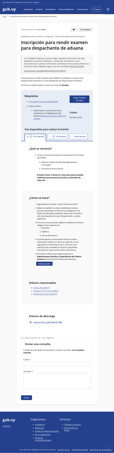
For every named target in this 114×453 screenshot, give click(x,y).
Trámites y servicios (72, 424)
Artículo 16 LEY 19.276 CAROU (46, 291)
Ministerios (39, 428)
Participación (51, 9)
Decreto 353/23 (76, 66)
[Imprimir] (73, 30)
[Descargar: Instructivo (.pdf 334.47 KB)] (57, 322)
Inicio (5, 16)
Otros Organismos (42, 434)
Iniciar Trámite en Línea (79, 99)
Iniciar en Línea (44, 264)
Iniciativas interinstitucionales (43, 439)
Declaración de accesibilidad (100, 450)
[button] (108, 9)
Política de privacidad (80, 450)
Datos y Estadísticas (66, 9)
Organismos (28, 9)
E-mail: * (27, 359)
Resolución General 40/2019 (53, 116)
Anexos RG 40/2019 (42, 288)
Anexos (37, 118)
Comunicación (82, 9)
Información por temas (71, 429)
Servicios (39, 9)
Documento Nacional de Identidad (43, 101)
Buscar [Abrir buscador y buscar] (96, 10)
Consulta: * (28, 371)
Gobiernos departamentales (47, 431)
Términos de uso (64, 450)
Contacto (6, 426)
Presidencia (40, 424)
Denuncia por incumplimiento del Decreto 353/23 (45, 71)
